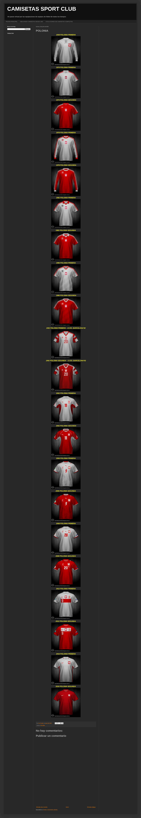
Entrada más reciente (41, 807)
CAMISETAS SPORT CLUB (41, 9)
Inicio (67, 807)
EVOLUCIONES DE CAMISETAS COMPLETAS (59, 21)
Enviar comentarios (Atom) (50, 809)
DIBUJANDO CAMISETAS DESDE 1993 (31, 21)
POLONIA (42, 725)
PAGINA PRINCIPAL (11, 21)
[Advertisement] (66, 791)
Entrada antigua (91, 807)
